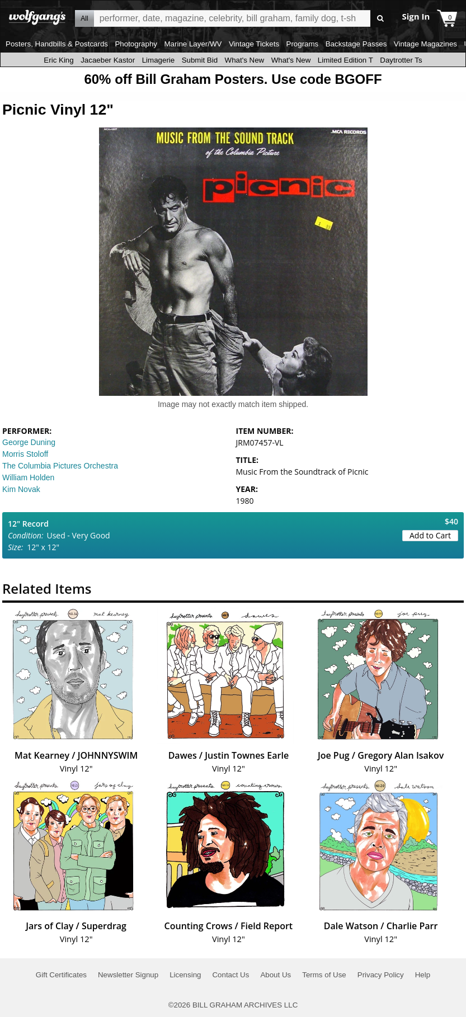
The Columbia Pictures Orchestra (60, 465)
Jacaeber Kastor (108, 60)
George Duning (28, 442)
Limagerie (158, 60)
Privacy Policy (380, 975)
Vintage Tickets (254, 44)
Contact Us (230, 975)
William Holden (28, 477)
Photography (136, 44)
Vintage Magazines (425, 44)
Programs (302, 44)
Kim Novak (21, 489)
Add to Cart (430, 535)
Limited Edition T (345, 60)
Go (380, 18)
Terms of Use (324, 975)
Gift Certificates (61, 975)
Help (422, 975)
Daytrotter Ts (401, 60)
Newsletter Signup (128, 975)
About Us (275, 975)
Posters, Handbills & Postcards (57, 44)
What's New (245, 60)
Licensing (185, 975)
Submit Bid (200, 60)
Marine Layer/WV (193, 44)
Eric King (58, 60)
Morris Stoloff (25, 454)
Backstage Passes (356, 44)
